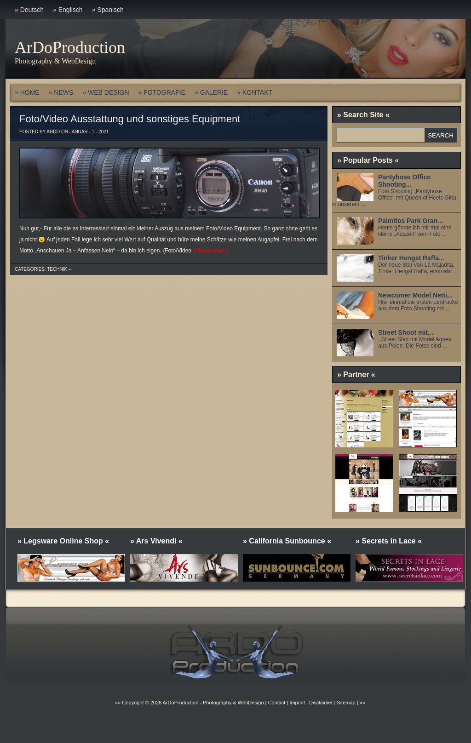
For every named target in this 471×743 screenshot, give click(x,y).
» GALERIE (211, 92)
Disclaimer (321, 702)
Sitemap (345, 702)
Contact (276, 702)
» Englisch (68, 9)
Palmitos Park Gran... (410, 220)
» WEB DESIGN (105, 92)
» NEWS (61, 92)
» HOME (27, 92)
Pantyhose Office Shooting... (404, 180)
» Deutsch (29, 9)
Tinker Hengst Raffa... (411, 258)
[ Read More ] (209, 250)
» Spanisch (108, 9)
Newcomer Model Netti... (415, 295)
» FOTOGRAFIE (161, 92)
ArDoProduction (70, 47)
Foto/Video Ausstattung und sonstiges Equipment (129, 119)
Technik (57, 269)
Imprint (297, 702)
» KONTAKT (254, 92)
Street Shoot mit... (405, 332)
